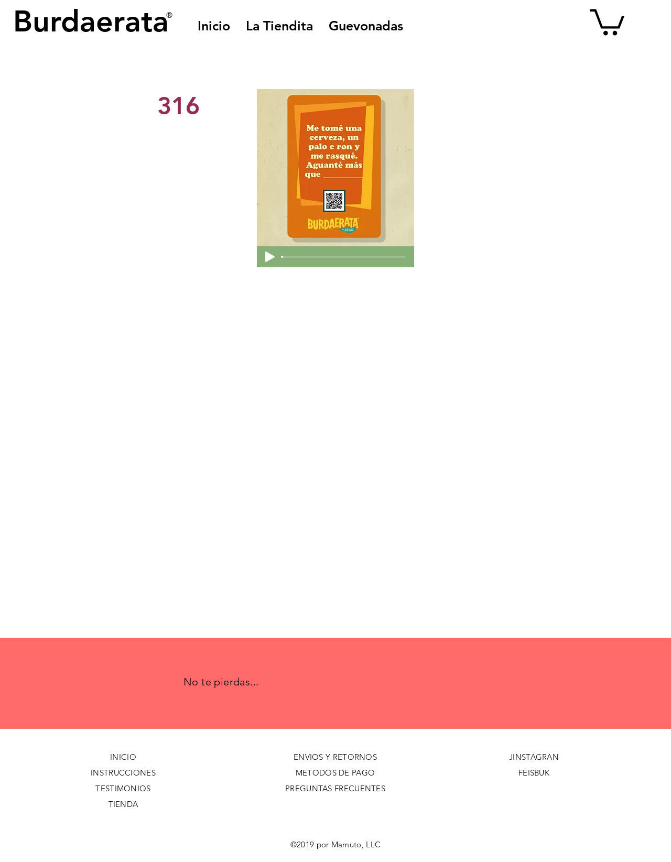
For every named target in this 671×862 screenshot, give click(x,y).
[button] (366, 25)
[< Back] (192, 71)
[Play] (270, 257)
